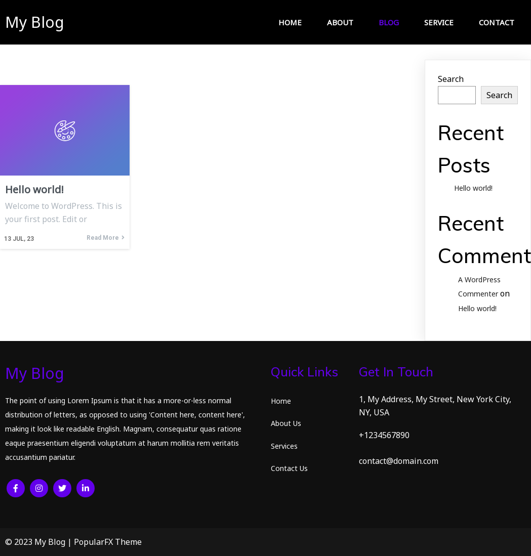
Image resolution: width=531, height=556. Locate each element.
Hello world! (473, 188)
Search (451, 78)
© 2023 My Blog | (39, 541)
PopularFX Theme (108, 541)
